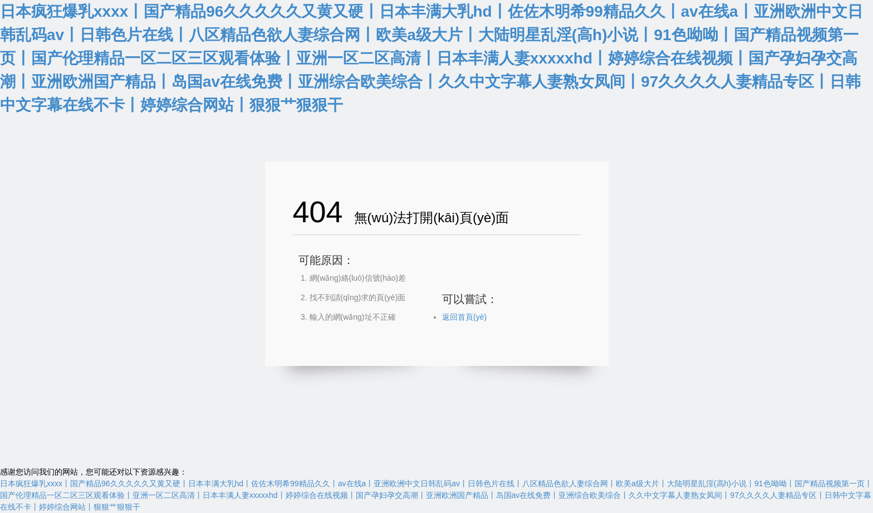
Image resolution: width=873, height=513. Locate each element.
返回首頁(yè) (464, 316)
